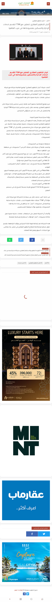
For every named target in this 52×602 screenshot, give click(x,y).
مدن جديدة (22, 263)
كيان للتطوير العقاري (38, 21)
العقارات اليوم (18, 590)
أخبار (48, 21)
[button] (32, 240)
